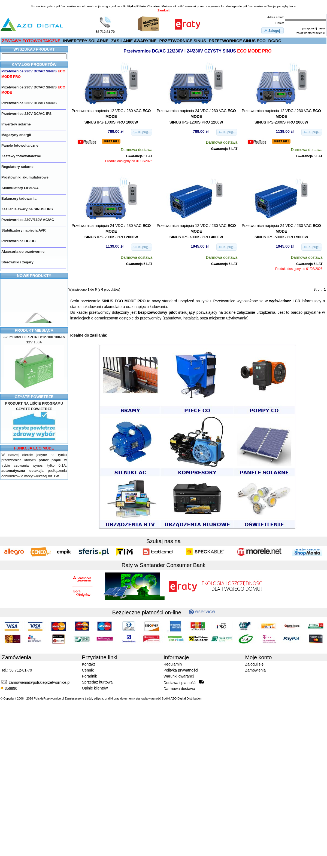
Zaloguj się (254, 664)
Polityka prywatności (181, 670)
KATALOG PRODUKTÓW (34, 64)
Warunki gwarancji (179, 676)
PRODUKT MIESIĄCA (34, 330)
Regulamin (173, 664)
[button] (272, 30)
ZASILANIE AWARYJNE (133, 40)
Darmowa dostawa (179, 688)
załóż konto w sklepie (310, 33)
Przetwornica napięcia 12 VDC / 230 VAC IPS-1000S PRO (111, 116)
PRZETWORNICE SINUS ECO (237, 40)
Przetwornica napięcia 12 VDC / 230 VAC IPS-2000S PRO (281, 116)
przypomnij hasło (313, 28)
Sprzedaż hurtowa (97, 682)
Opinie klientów (95, 688)
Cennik (88, 670)
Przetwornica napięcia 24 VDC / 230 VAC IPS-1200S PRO (196, 116)
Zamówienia (255, 670)
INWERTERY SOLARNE (85, 40)
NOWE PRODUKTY (34, 275)
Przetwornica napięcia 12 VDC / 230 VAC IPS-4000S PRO (196, 231)
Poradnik (89, 676)
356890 (8, 688)
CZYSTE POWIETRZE (34, 397)
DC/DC (274, 40)
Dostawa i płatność (184, 682)
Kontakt (88, 664)
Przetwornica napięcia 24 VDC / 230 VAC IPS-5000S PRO (281, 231)
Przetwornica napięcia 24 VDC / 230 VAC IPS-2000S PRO (111, 231)
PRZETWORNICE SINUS (182, 40)
